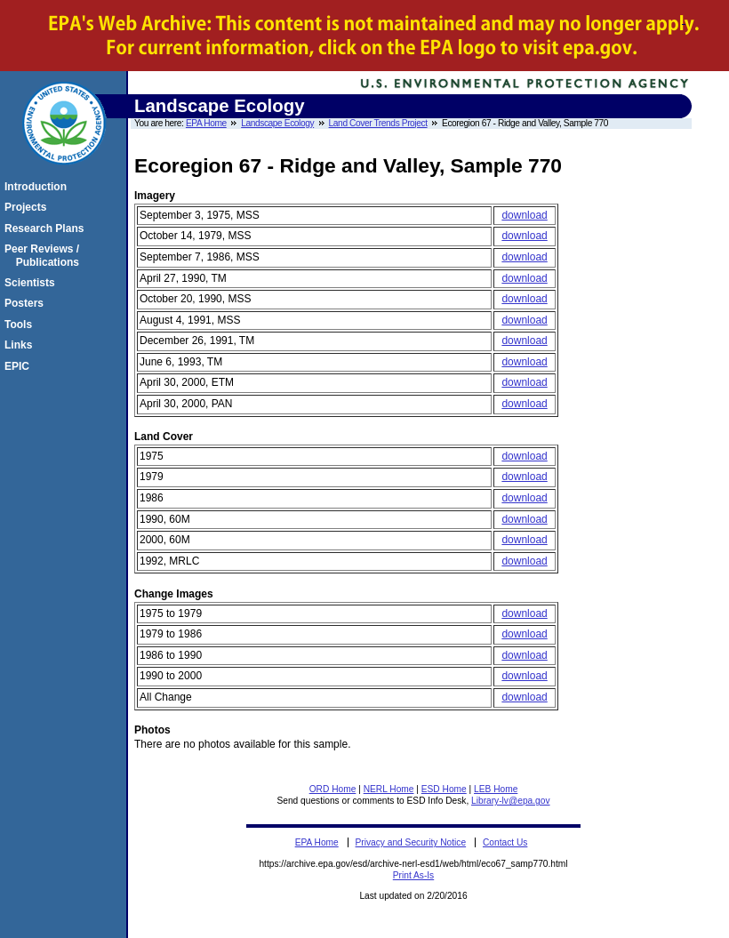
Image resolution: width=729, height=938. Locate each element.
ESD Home (444, 789)
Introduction (38, 186)
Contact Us (505, 842)
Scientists (32, 283)
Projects (28, 207)
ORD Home (332, 789)
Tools (21, 324)
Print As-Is (413, 875)
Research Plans (47, 228)
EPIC (19, 366)
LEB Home (495, 789)
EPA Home (206, 123)
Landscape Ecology (277, 123)
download (524, 215)
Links (21, 345)
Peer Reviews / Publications (44, 255)
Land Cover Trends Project (378, 123)
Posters (27, 303)
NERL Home (389, 789)
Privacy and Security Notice (411, 842)
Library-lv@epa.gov (510, 801)
